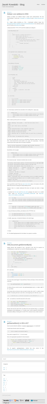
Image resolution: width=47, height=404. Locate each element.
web (4, 369)
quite (24, 184)
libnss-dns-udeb (24, 191)
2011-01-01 (9, 321)
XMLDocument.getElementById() (19, 245)
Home (38, 4)
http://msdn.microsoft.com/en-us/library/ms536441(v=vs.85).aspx (20, 349)
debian (4, 380)
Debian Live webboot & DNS (17, 14)
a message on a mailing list (25, 18)
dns (4, 382)
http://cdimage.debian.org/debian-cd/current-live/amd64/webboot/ (20, 23)
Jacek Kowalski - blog (13, 4)
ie (3, 385)
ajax (4, 378)
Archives (43, 4)
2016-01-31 (9, 12)
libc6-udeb (16, 191)
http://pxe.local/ (18, 25)
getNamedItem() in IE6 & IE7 (18, 323)
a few (26, 184)
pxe (4, 389)
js (3, 387)
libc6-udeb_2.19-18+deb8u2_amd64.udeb (26, 193)
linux (4, 367)
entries (28, 184)
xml (4, 390)
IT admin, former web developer (8, 6)
